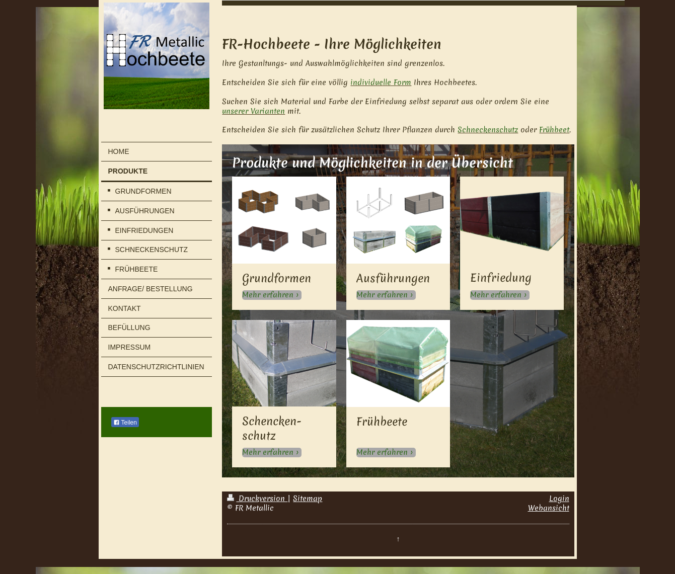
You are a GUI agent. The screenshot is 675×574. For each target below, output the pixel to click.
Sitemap (307, 499)
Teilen (125, 422)
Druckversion (257, 499)
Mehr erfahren (267, 295)
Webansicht (548, 508)
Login (559, 499)
